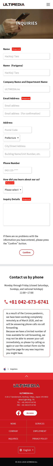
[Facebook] (18, 413)
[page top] (26, 376)
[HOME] (14, 4)
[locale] (26, 450)
